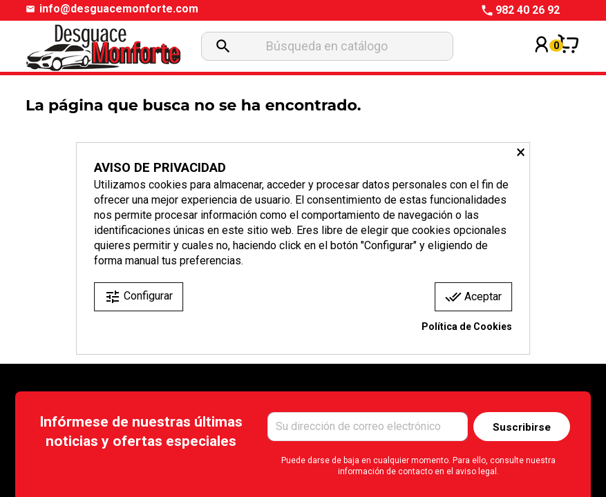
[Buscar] (327, 46)
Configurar (138, 297)
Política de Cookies (467, 326)
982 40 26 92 (527, 10)
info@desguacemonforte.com (118, 8)
